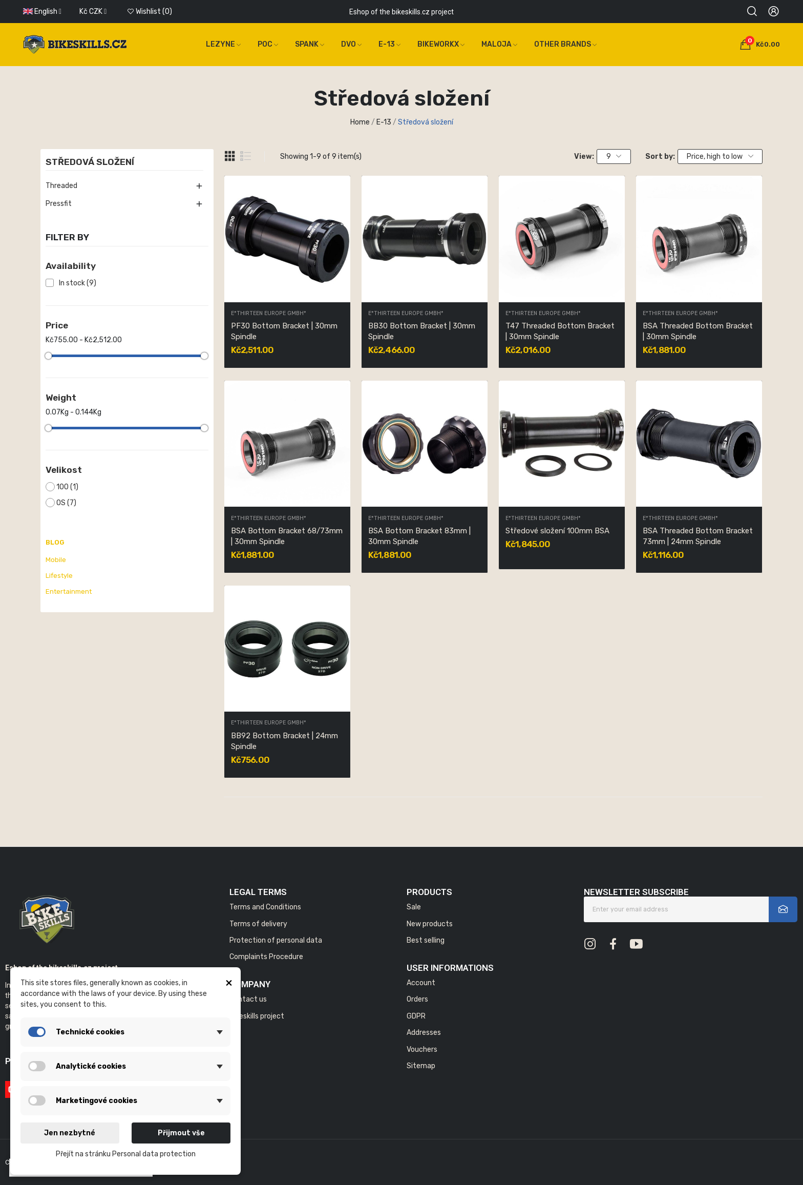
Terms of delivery (258, 924)
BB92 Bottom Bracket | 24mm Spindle (284, 741)
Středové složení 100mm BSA (557, 530)
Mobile (56, 560)
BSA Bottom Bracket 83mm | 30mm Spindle (419, 536)
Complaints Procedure (266, 956)
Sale (414, 907)
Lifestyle (59, 575)
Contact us (248, 999)
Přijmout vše (181, 1133)
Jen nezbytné (69, 1133)
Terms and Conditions (265, 907)
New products (430, 924)
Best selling (426, 940)
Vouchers (422, 1049)
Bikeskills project (256, 1016)
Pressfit (59, 203)
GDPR (416, 1016)
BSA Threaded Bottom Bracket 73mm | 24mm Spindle (698, 536)
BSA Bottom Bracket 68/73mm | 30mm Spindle (287, 536)
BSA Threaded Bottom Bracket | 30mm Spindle (698, 331)
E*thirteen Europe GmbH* (268, 314)
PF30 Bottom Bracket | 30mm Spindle (284, 331)
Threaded (61, 185)
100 (67, 487)
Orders (417, 999)
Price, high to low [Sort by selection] (720, 156)
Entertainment (69, 591)
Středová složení (90, 162)
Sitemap (421, 1066)
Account (421, 983)
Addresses (424, 1032)
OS (66, 502)
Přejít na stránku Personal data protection (126, 1154)
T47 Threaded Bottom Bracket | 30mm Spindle (560, 331)
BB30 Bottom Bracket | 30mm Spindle (421, 331)
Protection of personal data (275, 940)
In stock (77, 283)
